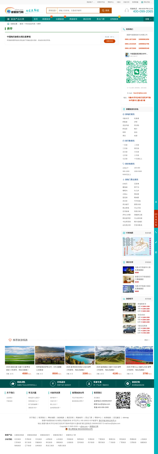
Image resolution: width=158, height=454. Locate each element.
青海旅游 (122, 439)
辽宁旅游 (28, 445)
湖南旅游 (59, 442)
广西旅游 (122, 442)
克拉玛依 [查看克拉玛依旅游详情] (126, 125)
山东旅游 (59, 439)
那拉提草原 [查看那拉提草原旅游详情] (127, 218)
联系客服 (135, 2)
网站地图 (51, 418)
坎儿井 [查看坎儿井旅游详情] (136, 191)
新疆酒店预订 (58, 435)
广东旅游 (112, 442)
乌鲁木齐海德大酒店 (142, 286)
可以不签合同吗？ (78, 398)
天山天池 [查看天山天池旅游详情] (137, 208)
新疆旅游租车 (45, 435)
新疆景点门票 (71, 435)
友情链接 (107, 418)
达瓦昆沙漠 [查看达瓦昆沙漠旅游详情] (127, 225)
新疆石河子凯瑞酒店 (142, 277)
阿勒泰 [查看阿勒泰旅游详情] (125, 122)
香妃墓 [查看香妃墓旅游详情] (136, 194)
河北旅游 (38, 439)
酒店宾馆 (87, 19)
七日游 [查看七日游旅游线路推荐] (125, 155)
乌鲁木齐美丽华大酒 (142, 267)
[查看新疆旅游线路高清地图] (137, 246)
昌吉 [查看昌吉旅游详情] (135, 132)
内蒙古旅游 (62, 445)
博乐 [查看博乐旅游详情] (124, 136)
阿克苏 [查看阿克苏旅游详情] (125, 129)
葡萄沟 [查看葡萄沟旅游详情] (125, 191)
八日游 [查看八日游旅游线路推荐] (136, 155)
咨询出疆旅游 (145, 225)
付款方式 (126, 2)
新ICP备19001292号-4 (107, 420)
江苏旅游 (17, 442)
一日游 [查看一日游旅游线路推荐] (125, 145)
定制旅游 (114, 19)
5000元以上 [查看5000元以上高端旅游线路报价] (127, 174)
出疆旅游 (60, 19)
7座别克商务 (142, 326)
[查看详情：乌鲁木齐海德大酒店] (128, 289)
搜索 (105, 10)
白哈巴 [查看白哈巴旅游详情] (125, 184)
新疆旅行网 (94, 426)
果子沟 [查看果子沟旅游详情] (136, 187)
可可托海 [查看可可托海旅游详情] (137, 201)
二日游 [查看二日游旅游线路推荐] (136, 145)
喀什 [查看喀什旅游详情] (135, 129)
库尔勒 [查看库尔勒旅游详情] (136, 125)
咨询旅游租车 (145, 234)
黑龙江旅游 (50, 445)
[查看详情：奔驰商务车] (129, 308)
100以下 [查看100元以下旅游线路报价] (125, 168)
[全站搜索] (79, 10)
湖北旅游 (49, 442)
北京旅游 (17, 439)
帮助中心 (111, 2)
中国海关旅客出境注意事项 (19, 37)
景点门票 (101, 19)
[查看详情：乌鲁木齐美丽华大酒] (128, 270)
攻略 (148, 19)
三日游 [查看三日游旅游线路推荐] (125, 148)
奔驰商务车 (142, 304)
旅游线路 (60, 418)
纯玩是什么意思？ (34, 398)
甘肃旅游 (91, 439)
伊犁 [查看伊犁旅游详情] (135, 122)
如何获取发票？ (55, 408)
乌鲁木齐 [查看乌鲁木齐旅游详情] (126, 118)
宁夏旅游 (101, 439)
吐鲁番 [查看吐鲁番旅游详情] (136, 118)
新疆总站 (112, 439)
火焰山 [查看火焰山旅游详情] (125, 194)
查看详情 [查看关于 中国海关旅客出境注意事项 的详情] (109, 41)
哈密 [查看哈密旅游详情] (135, 136)
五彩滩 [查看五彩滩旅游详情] (136, 184)
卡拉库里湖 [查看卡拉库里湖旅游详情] (127, 222)
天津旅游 (28, 439)
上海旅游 (143, 439)
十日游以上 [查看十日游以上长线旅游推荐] (138, 159)
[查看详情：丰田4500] (129, 319)
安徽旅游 (38, 442)
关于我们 (32, 418)
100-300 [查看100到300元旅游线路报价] (137, 168)
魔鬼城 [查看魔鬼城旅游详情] (125, 187)
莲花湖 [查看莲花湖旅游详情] (125, 197)
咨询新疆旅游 (145, 221)
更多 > (146, 340)
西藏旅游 (133, 439)
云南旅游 (70, 442)
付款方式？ (54, 401)
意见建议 (97, 398)
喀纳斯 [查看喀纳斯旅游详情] (136, 197)
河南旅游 (70, 439)
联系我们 (42, 418)
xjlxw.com (84, 426)
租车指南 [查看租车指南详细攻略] (148, 299)
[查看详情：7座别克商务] (129, 330)
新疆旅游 (46, 19)
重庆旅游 (101, 442)
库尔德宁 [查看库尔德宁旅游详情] (126, 204)
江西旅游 (133, 442)
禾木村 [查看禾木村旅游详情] (125, 201)
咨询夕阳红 (144, 238)
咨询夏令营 (144, 229)
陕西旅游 (80, 439)
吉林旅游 (38, 445)
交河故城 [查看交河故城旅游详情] (126, 211)
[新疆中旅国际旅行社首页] (24, 10)
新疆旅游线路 (32, 435)
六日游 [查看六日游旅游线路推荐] (136, 152)
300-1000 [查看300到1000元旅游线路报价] (126, 171)
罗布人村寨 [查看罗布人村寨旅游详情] (127, 215)
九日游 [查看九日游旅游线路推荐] (125, 159)
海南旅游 (17, 445)
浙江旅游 (28, 442)
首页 (36, 19)
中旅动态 (9, 401)
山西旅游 (49, 439)
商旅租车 (73, 19)
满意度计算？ (32, 408)
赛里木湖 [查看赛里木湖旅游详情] (137, 204)
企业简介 (9, 398)
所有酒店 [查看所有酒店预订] (148, 262)
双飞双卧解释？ (33, 404)
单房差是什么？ (33, 401)
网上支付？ (54, 404)
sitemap (126, 418)
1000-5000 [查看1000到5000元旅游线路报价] (138, 171)
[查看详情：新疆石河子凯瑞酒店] (128, 279)
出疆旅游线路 (19, 435)
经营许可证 (101, 2)
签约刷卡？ (54, 398)
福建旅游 (143, 442)
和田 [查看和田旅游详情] (124, 132)
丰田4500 (141, 315)
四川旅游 (91, 442)
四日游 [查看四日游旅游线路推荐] (136, 148)
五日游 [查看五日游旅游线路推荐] (125, 152)
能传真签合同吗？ (78, 401)
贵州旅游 (80, 442)
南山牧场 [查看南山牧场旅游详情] (126, 208)
